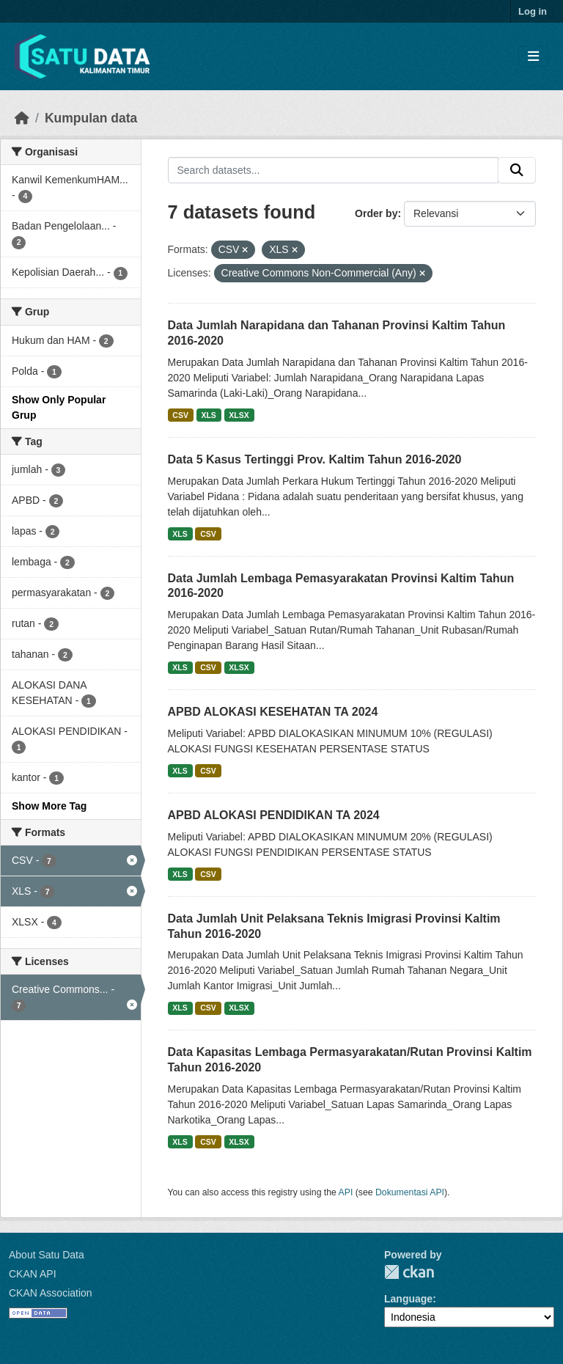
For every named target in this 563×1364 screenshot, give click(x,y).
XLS (208, 415)
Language (408, 1299)
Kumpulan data (91, 118)
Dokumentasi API (409, 1192)
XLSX (239, 415)
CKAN (409, 1272)
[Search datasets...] (333, 170)
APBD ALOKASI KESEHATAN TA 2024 (273, 711)
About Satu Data (46, 1255)
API (346, 1192)
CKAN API (32, 1274)
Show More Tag (49, 806)
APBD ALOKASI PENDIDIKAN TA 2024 (274, 815)
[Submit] (517, 170)
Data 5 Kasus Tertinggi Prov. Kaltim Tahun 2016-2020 (315, 459)
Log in (532, 11)
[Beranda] (22, 118)
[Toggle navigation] (533, 56)
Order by (376, 213)
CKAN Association (50, 1293)
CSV (180, 415)
